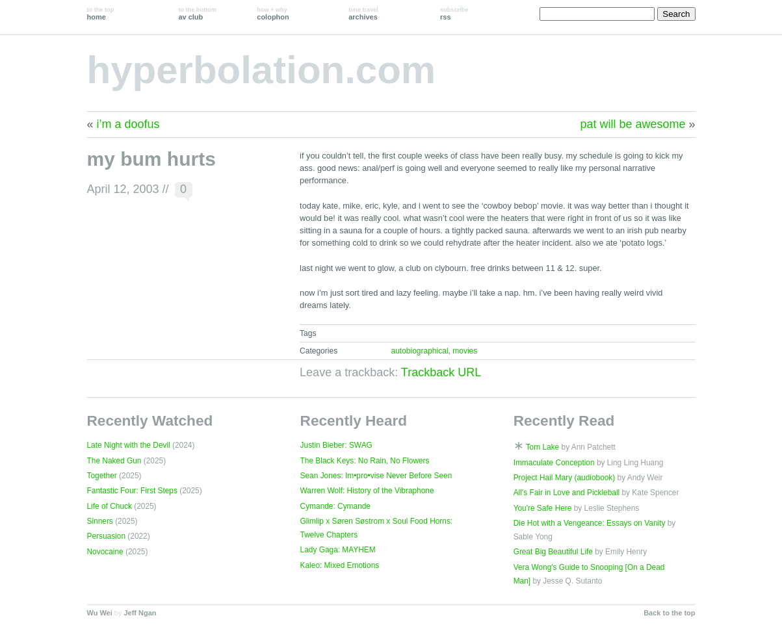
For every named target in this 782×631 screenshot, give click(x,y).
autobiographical (419, 350)
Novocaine (105, 551)
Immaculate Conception (554, 462)
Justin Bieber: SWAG (336, 445)
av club (197, 13)
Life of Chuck (109, 506)
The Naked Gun (114, 460)
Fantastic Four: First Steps (132, 490)
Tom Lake (543, 447)
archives (363, 13)
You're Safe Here (543, 508)
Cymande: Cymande (335, 506)
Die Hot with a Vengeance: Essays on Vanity (590, 523)
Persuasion (106, 536)
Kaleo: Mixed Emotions (340, 565)
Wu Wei (99, 613)
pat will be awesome (632, 124)
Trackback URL (441, 372)
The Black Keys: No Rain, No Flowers (365, 460)
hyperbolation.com (261, 70)
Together (102, 475)
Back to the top (669, 613)
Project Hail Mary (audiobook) (565, 477)
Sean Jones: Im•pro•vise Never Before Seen (376, 475)
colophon (273, 13)
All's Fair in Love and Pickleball (567, 492)
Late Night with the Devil (128, 445)
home (100, 13)
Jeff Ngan (140, 613)
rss (454, 13)
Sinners (100, 521)
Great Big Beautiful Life (553, 551)
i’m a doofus (128, 124)
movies (464, 350)
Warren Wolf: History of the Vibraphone (367, 490)
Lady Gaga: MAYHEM (338, 549)
